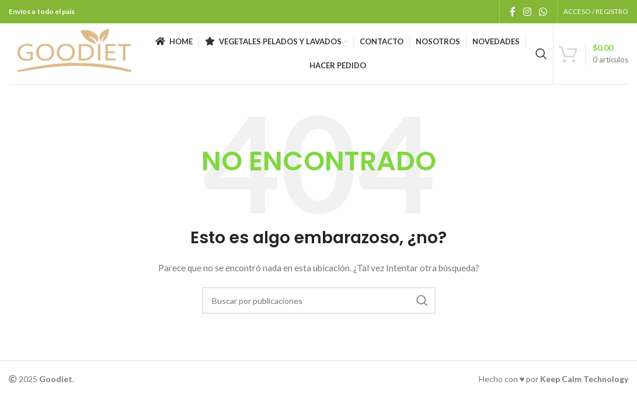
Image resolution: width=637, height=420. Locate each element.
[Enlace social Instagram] (527, 11)
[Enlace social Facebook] (512, 11)
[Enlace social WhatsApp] (543, 11)
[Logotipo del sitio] (74, 53)
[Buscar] (541, 53)
